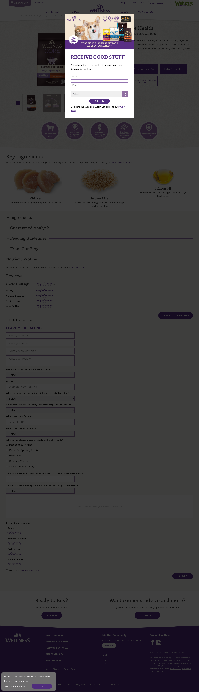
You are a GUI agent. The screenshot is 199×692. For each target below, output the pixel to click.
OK (42, 686)
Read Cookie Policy (15, 686)
